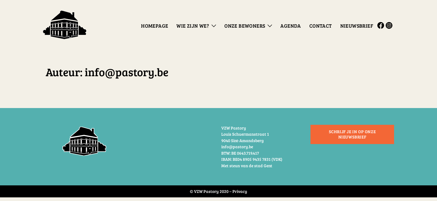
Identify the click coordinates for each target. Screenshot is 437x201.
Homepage (154, 25)
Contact (320, 25)
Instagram (390, 25)
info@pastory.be (237, 146)
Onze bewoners (244, 25)
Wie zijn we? (192, 25)
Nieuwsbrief (356, 25)
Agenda (290, 25)
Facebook (381, 25)
